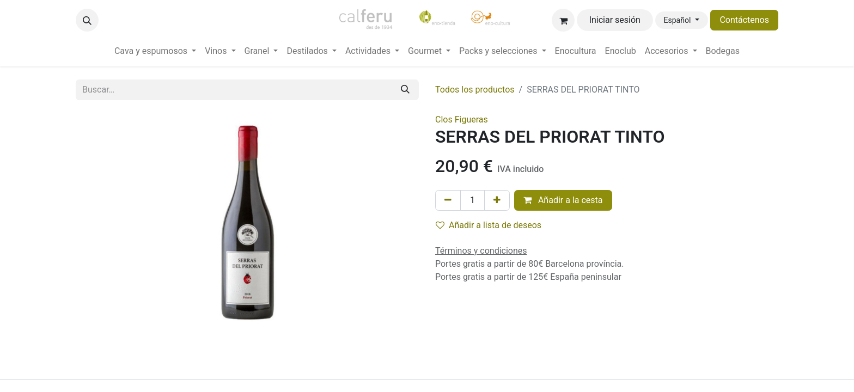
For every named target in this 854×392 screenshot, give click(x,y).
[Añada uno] (497, 200)
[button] (87, 20)
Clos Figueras (461, 119)
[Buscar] (405, 89)
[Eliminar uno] (448, 200)
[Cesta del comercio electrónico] (563, 20)
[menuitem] (155, 51)
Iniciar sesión (614, 20)
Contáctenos (744, 20)
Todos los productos (475, 89)
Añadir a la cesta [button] (563, 200)
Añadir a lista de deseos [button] (488, 225)
